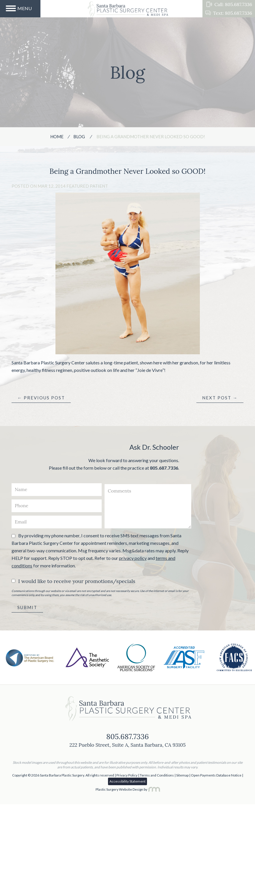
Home (57, 136)
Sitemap (182, 775)
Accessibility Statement (127, 781)
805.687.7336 (164, 468)
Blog (79, 136)
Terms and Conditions (157, 775)
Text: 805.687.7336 (228, 13)
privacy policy (133, 558)
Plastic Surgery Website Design (119, 789)
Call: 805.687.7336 (229, 4)
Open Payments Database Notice (216, 775)
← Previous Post (41, 397)
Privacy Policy (126, 775)
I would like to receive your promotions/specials (76, 581)
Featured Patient (87, 186)
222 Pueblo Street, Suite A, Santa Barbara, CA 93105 (127, 745)
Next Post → (220, 397)
